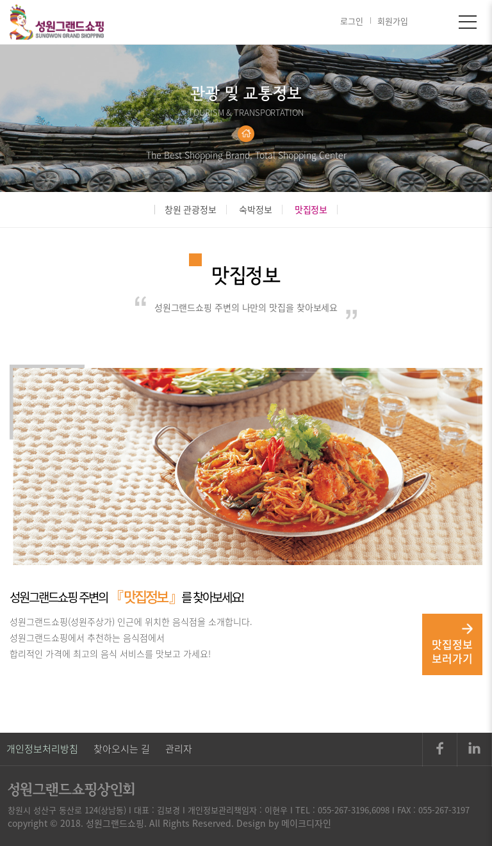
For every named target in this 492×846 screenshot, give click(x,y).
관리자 (178, 749)
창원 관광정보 (191, 209)
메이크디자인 (306, 823)
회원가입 (392, 21)
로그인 (351, 21)
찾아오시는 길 (122, 749)
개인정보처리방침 (42, 749)
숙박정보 (255, 209)
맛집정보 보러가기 (452, 644)
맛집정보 (311, 209)
